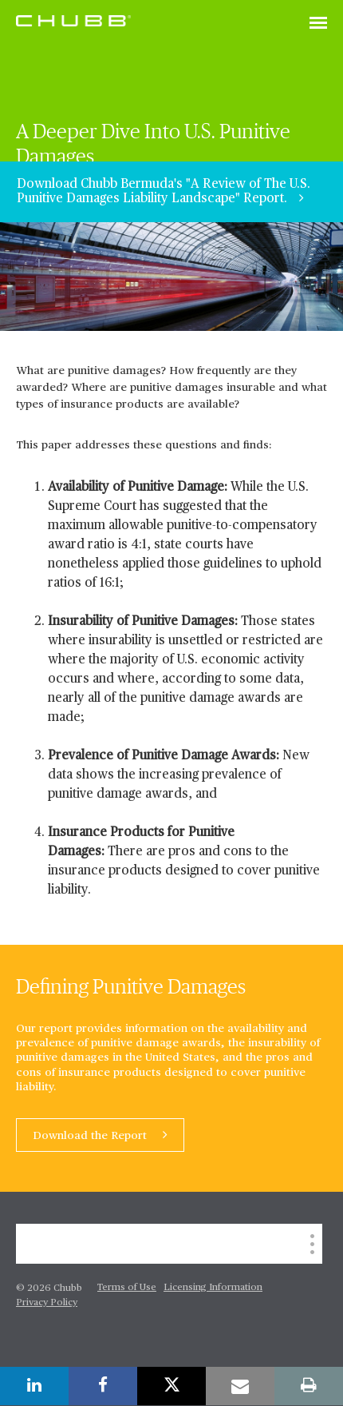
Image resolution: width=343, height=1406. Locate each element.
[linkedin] (34, 1386)
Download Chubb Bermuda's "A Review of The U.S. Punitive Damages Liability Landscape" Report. (163, 191)
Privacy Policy (46, 1303)
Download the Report (91, 1135)
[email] (240, 1386)
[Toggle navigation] (318, 24)
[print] (308, 1386)
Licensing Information (213, 1287)
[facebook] (103, 1386)
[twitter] (171, 1386)
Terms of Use (126, 1287)
